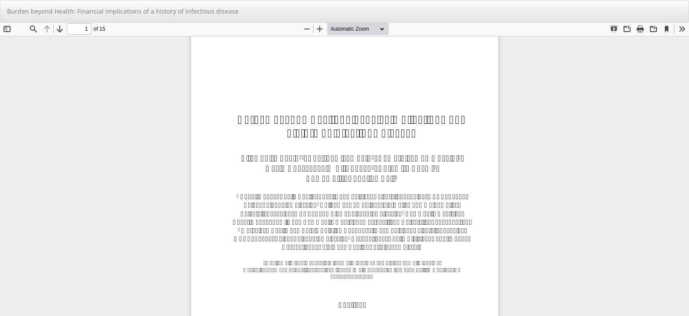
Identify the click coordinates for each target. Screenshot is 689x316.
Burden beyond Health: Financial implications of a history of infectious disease (123, 11)
